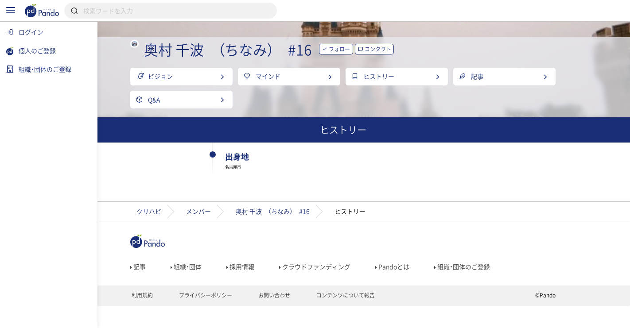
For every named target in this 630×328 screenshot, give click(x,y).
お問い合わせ (294, 317)
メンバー (219, 229)
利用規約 (162, 317)
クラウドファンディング (335, 286)
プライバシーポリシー (225, 317)
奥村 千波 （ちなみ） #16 (294, 229)
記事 (159, 286)
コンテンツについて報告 (366, 317)
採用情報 (261, 286)
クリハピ (169, 229)
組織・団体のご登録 (483, 286)
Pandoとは (413, 286)
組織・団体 (206, 286)
